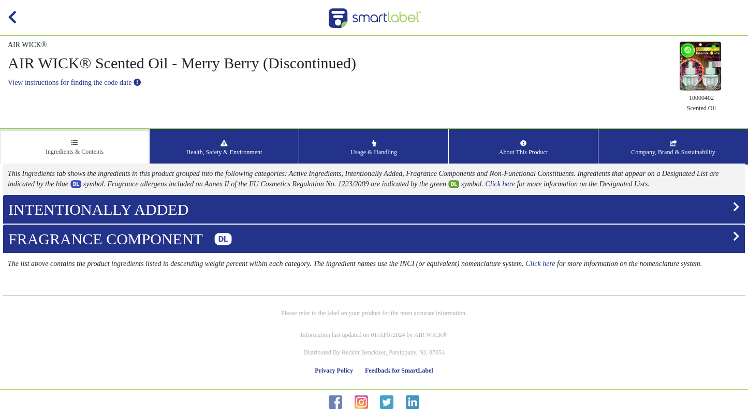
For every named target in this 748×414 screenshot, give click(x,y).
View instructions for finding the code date (74, 82)
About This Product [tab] (523, 148)
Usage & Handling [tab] (373, 148)
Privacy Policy (334, 370)
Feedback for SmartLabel (399, 370)
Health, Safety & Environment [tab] (224, 148)
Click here (500, 184)
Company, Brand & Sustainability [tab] (673, 148)
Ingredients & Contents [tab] (75, 147)
